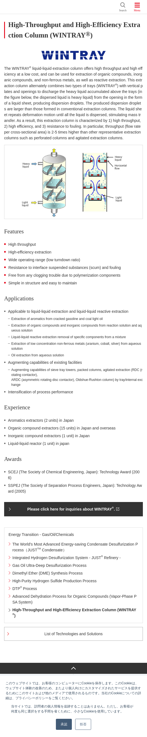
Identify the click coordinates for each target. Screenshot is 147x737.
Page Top (73, 668)
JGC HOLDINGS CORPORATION (60, 7)
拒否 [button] (83, 724)
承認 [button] (64, 724)
